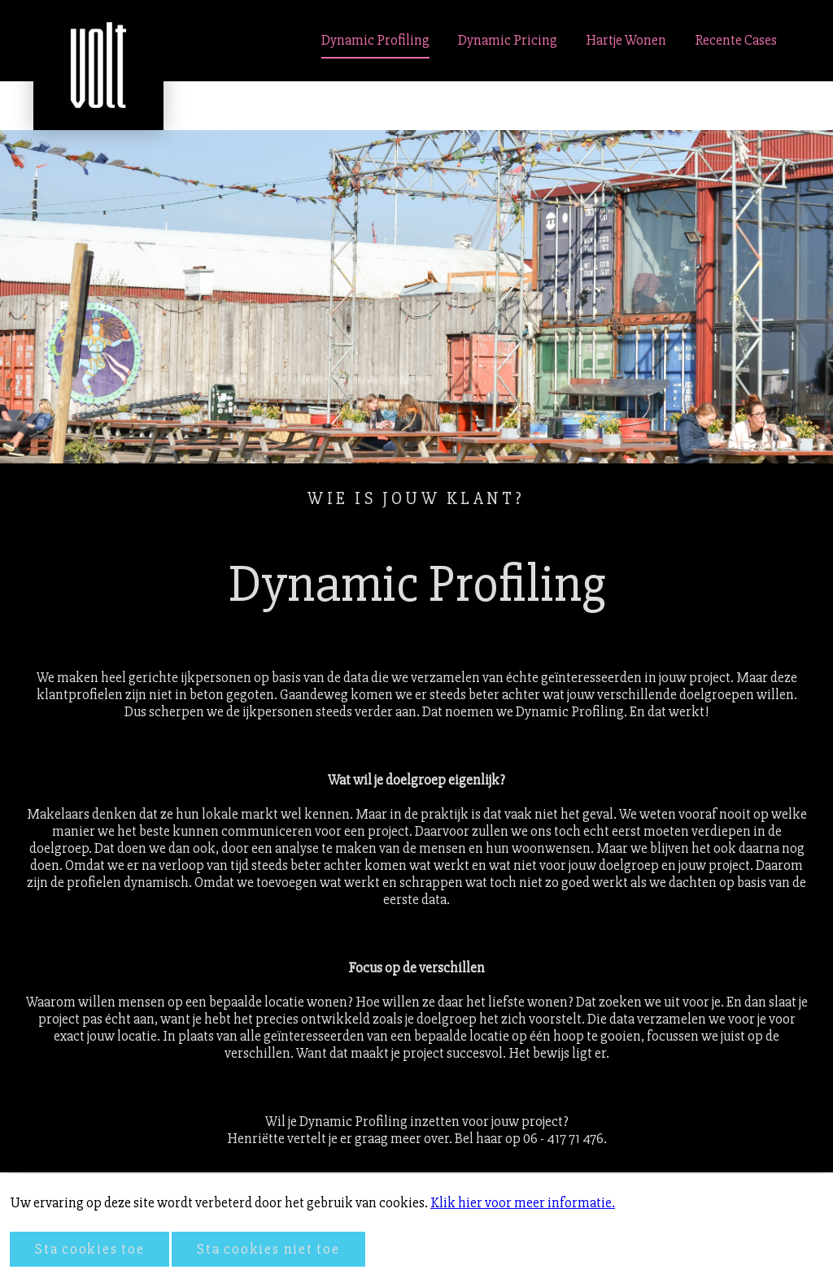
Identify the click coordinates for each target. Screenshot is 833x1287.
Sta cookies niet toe (268, 1249)
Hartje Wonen (626, 40)
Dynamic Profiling (375, 40)
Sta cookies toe (89, 1249)
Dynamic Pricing (507, 40)
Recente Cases (736, 40)
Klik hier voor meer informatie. (522, 1202)
